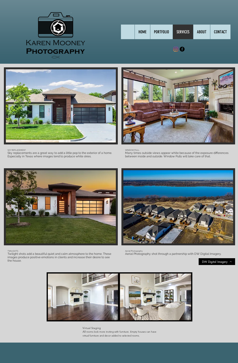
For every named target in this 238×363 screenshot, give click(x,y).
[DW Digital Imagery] (217, 261)
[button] (161, 32)
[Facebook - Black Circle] (182, 49)
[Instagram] (175, 49)
